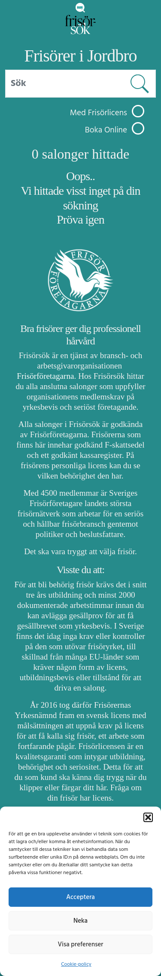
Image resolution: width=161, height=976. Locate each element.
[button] (148, 817)
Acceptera (80, 897)
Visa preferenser (80, 944)
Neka (80, 921)
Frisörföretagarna (45, 376)
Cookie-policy (76, 964)
